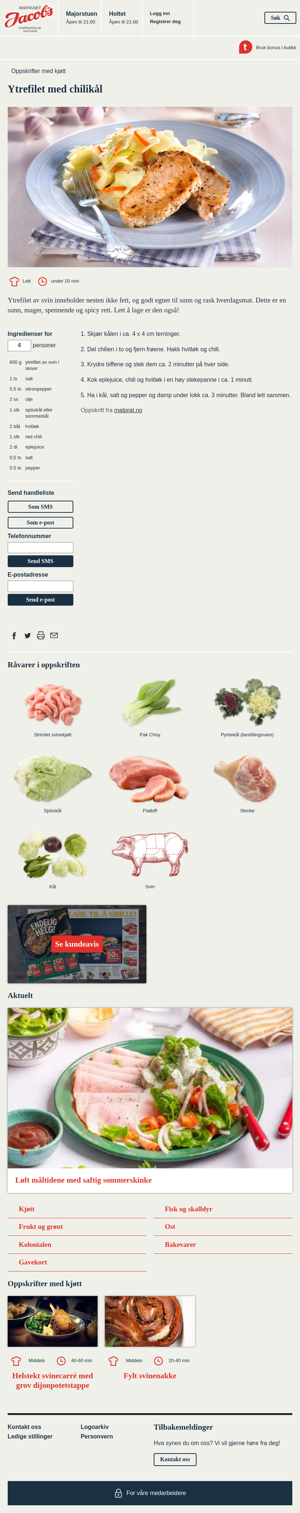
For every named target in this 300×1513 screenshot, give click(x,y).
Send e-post (40, 599)
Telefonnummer (29, 536)
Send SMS (41, 561)
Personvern (97, 1436)
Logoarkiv (95, 1427)
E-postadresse (28, 575)
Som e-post (40, 522)
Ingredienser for (30, 334)
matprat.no (128, 410)
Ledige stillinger (30, 1436)
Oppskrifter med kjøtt (38, 71)
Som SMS (40, 507)
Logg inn (160, 13)
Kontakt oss (24, 1427)
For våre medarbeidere (150, 1493)
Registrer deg (165, 21)
